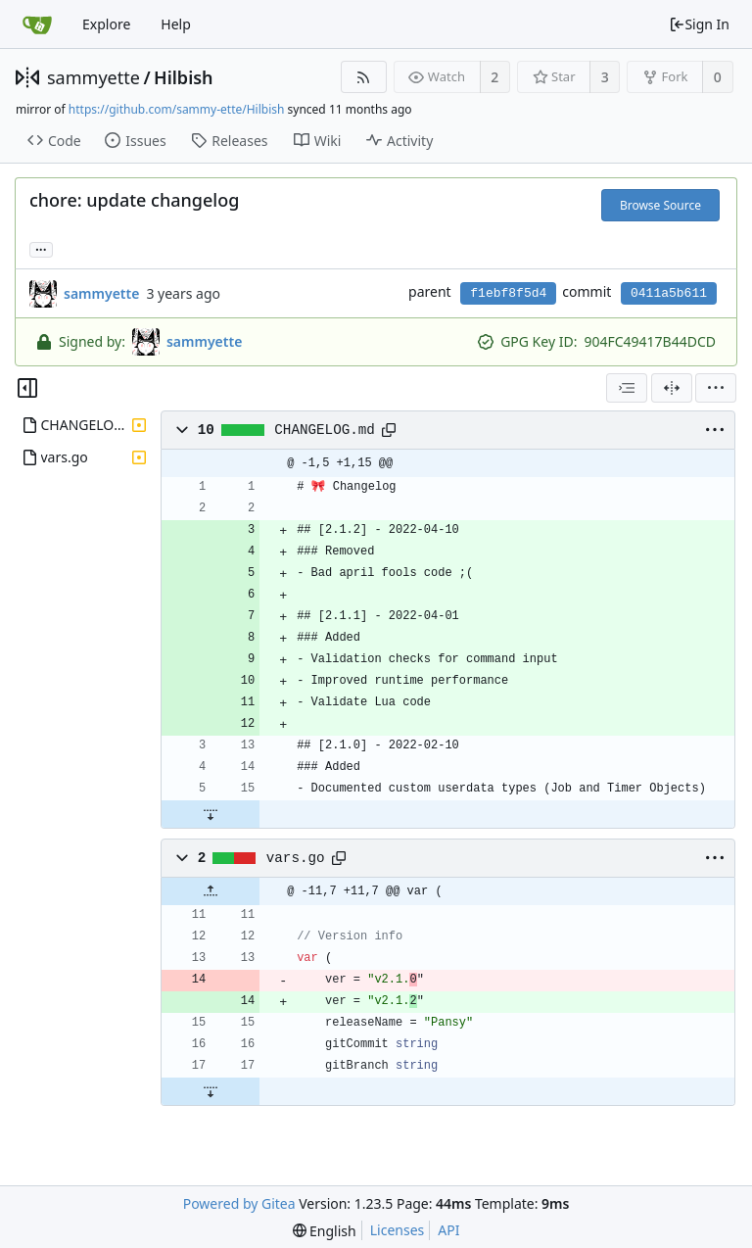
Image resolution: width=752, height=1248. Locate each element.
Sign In (699, 24)
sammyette (93, 77)
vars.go (295, 858)
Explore (106, 24)
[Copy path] (388, 430)
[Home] (37, 24)
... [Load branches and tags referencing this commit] (41, 248)
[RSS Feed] (364, 77)
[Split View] (671, 388)
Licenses (397, 1230)
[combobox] (626, 388)
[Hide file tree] (27, 388)
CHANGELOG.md (324, 430)
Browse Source (660, 205)
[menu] (715, 388)
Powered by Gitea (239, 1203)
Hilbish (183, 77)
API (448, 1230)
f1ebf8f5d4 (508, 293)
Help (176, 24)
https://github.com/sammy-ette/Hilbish (177, 109)
